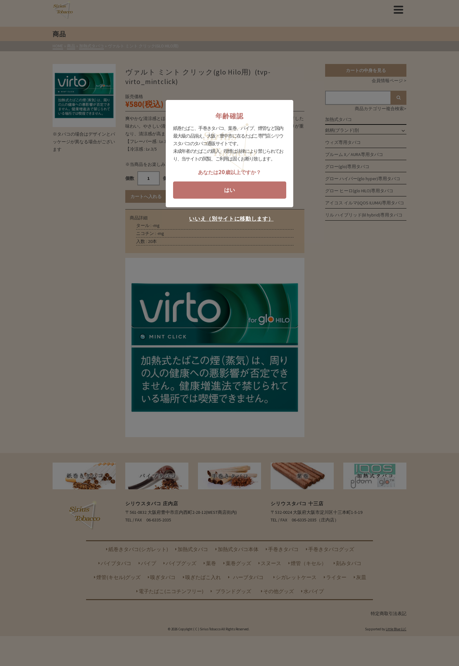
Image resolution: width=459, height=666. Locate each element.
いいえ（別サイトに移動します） (231, 219)
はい (229, 190)
